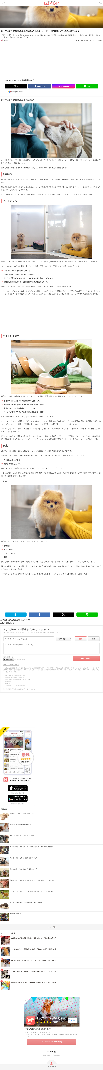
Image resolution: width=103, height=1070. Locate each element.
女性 (80, 639)
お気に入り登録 (97, 40)
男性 (93, 639)
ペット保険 (57, 1055)
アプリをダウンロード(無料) (51, 1042)
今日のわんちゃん (48, 1055)
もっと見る (51, 927)
